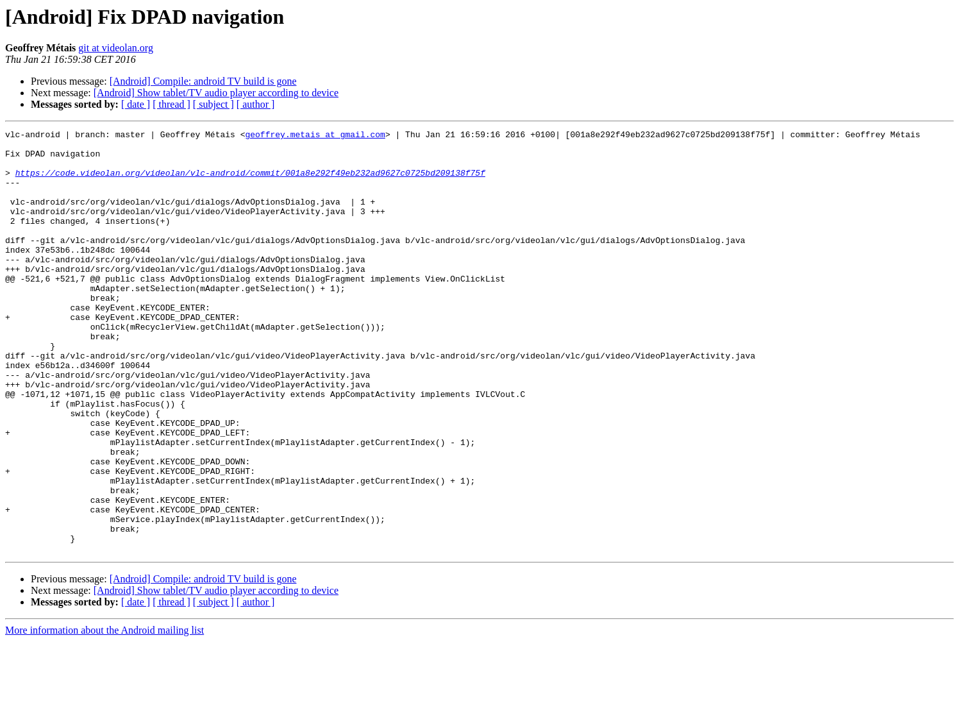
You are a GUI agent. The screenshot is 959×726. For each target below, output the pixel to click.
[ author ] (256, 104)
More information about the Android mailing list (104, 714)
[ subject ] (213, 104)
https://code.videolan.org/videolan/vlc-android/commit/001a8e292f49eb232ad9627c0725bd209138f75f (250, 182)
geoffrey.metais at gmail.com (315, 136)
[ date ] (135, 104)
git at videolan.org (115, 47)
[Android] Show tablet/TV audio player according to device (216, 92)
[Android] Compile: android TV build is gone (203, 81)
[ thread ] (171, 104)
